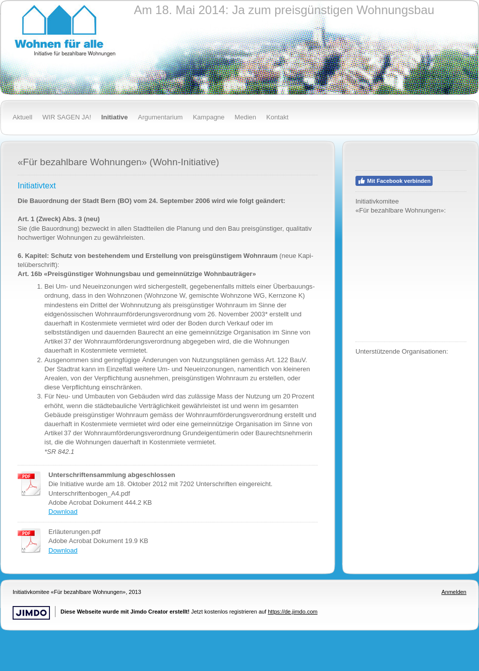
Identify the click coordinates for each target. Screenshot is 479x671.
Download (63, 511)
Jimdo (31, 613)
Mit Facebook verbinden (394, 181)
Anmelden (453, 592)
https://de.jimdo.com (292, 612)
